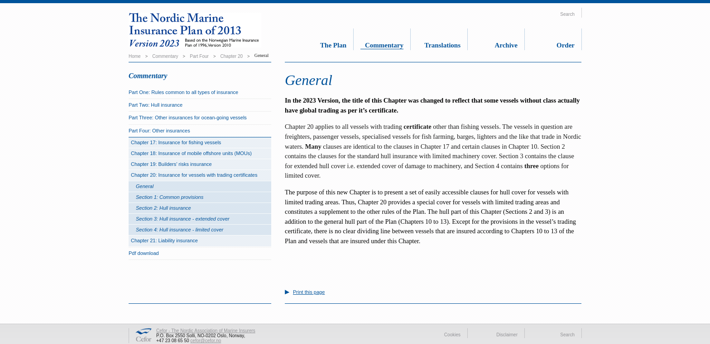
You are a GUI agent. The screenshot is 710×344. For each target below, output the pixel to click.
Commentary (384, 45)
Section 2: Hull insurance (163, 208)
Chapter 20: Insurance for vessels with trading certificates (194, 175)
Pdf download (144, 253)
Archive (506, 45)
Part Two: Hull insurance (155, 105)
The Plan (333, 45)
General (145, 186)
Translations (442, 45)
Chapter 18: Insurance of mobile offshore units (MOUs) (191, 153)
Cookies (452, 334)
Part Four (199, 56)
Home (135, 56)
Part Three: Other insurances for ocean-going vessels (188, 117)
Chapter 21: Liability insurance (164, 240)
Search (567, 14)
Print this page (309, 292)
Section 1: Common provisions (169, 197)
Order (565, 45)
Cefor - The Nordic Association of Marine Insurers (205, 330)
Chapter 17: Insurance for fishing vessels (176, 142)
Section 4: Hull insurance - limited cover (179, 229)
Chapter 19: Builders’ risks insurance (171, 164)
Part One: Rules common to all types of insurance (183, 92)
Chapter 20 (232, 56)
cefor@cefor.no (205, 340)
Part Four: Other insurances (159, 130)
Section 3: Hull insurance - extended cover (183, 218)
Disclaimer (507, 334)
